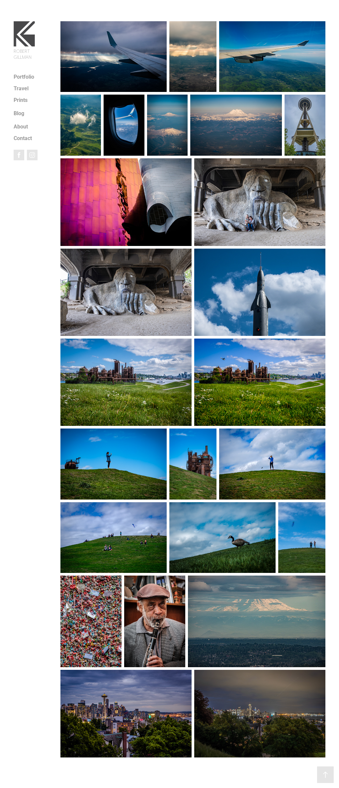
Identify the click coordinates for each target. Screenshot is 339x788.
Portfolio (24, 76)
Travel (21, 88)
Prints (21, 99)
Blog (19, 113)
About (21, 126)
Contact (23, 137)
